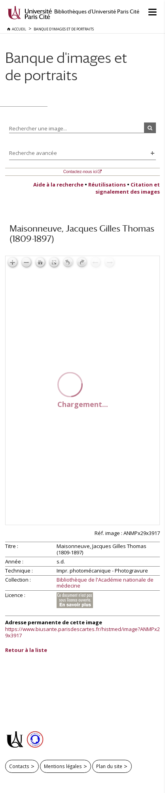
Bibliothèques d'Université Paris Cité (96, 12)
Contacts (19, 766)
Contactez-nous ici (80, 172)
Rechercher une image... (38, 128)
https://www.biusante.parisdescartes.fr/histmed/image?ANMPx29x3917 (82, 632)
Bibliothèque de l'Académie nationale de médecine (105, 583)
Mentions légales (63, 766)
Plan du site (109, 766)
